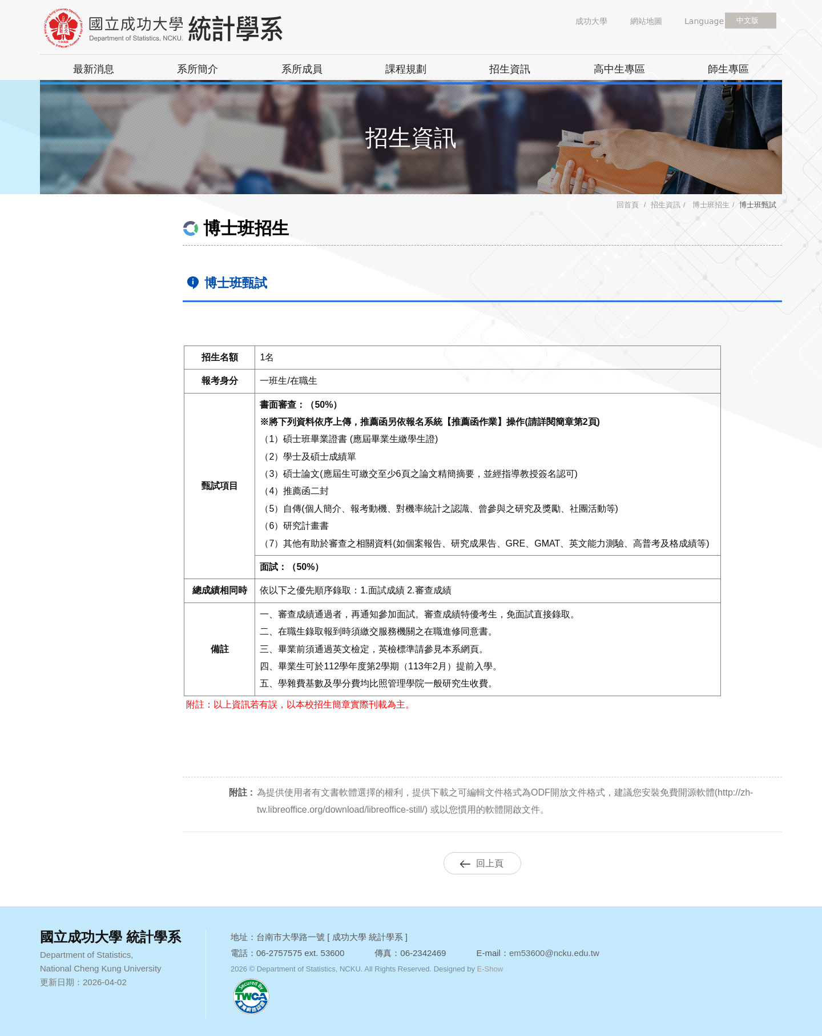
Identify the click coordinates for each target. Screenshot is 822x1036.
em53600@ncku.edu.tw (554, 953)
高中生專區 (619, 69)
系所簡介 (197, 69)
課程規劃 (405, 69)
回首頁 (627, 204)
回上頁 (489, 863)
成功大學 (591, 21)
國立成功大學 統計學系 (182, 28)
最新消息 (93, 69)
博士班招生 (710, 204)
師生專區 (728, 69)
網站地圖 (646, 21)
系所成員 (302, 69)
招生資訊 (509, 69)
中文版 (747, 20)
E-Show (490, 969)
